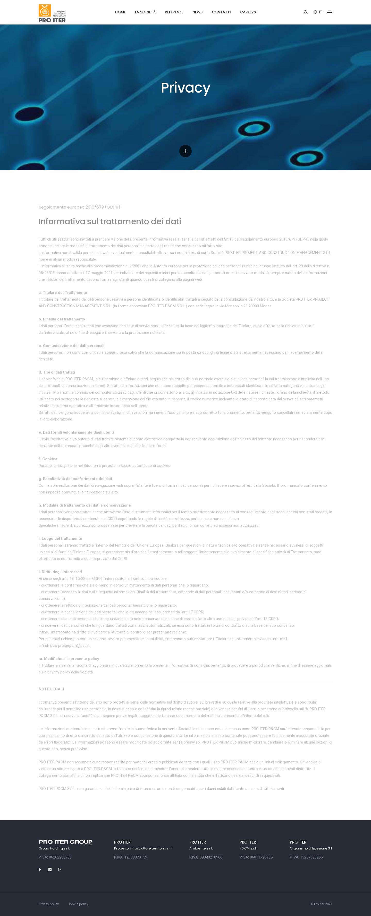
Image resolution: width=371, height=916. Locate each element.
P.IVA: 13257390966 (306, 857)
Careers (248, 12)
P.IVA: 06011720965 (256, 857)
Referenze (174, 12)
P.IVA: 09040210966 (205, 857)
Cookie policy (78, 904)
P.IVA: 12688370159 (130, 857)
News (197, 12)
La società (145, 12)
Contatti (221, 12)
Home (120, 12)
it (318, 12)
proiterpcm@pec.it (73, 645)
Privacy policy (49, 904)
